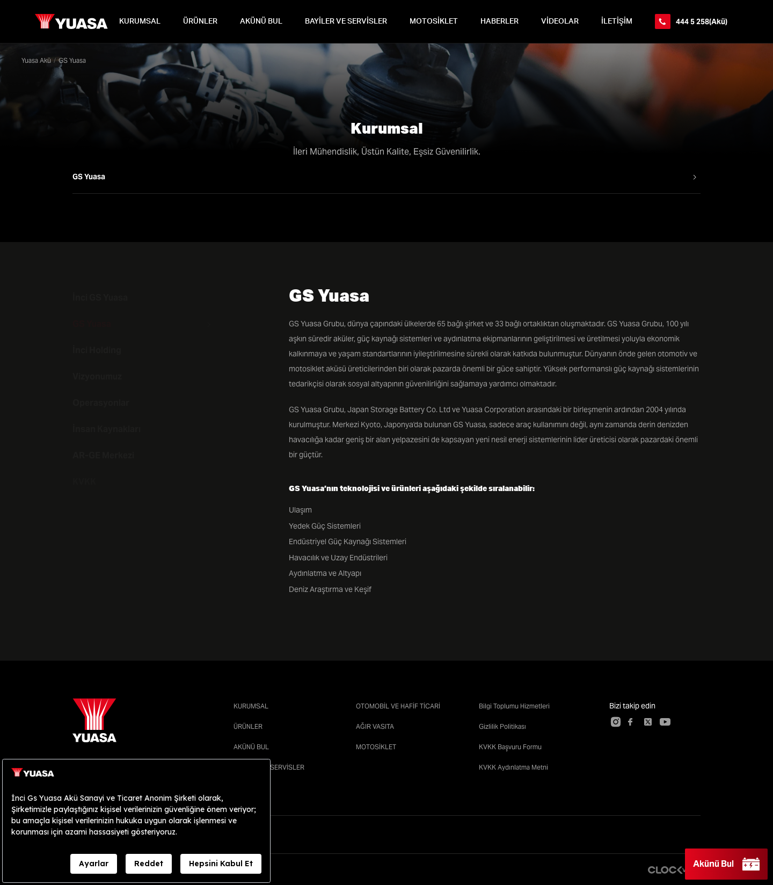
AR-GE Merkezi (103, 455)
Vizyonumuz (97, 376)
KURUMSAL (140, 21)
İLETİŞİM (616, 21)
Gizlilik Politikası (502, 726)
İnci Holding (96, 350)
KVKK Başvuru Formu (510, 747)
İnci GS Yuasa (100, 297)
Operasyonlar (100, 402)
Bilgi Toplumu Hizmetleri (514, 706)
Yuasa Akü (36, 60)
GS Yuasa (91, 324)
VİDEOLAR (560, 21)
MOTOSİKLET (434, 21)
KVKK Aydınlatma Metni (513, 767)
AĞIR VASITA (375, 726)
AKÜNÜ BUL (261, 21)
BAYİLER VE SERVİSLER (346, 21)
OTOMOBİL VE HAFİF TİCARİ (398, 706)
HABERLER (499, 21)
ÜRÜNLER (200, 21)
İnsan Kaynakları (106, 429)
